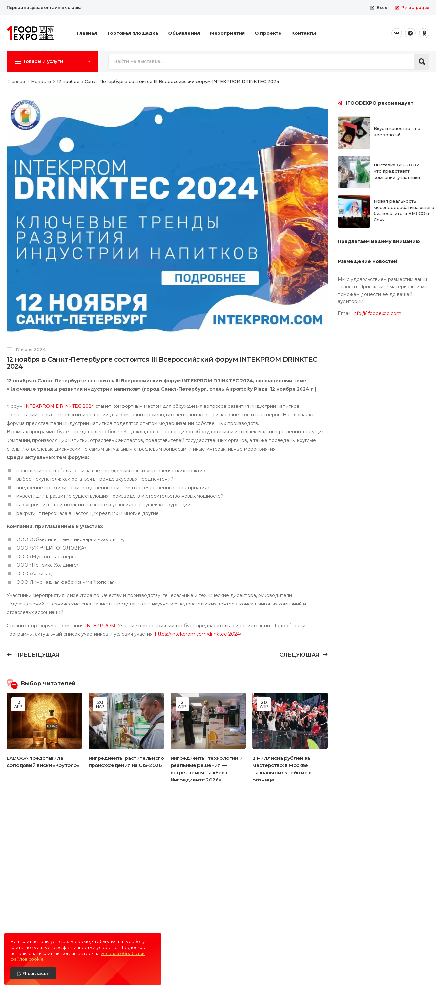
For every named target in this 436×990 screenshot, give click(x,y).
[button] (52, 61)
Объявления (184, 33)
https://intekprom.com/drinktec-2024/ (198, 634)
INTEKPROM (100, 625)
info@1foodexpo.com (377, 313)
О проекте (268, 33)
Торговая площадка (132, 33)
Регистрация (411, 7)
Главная (87, 33)
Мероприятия (227, 33)
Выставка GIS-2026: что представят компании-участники (397, 171)
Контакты (303, 33)
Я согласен (36, 973)
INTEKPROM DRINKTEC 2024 (59, 406)
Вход (379, 7)
